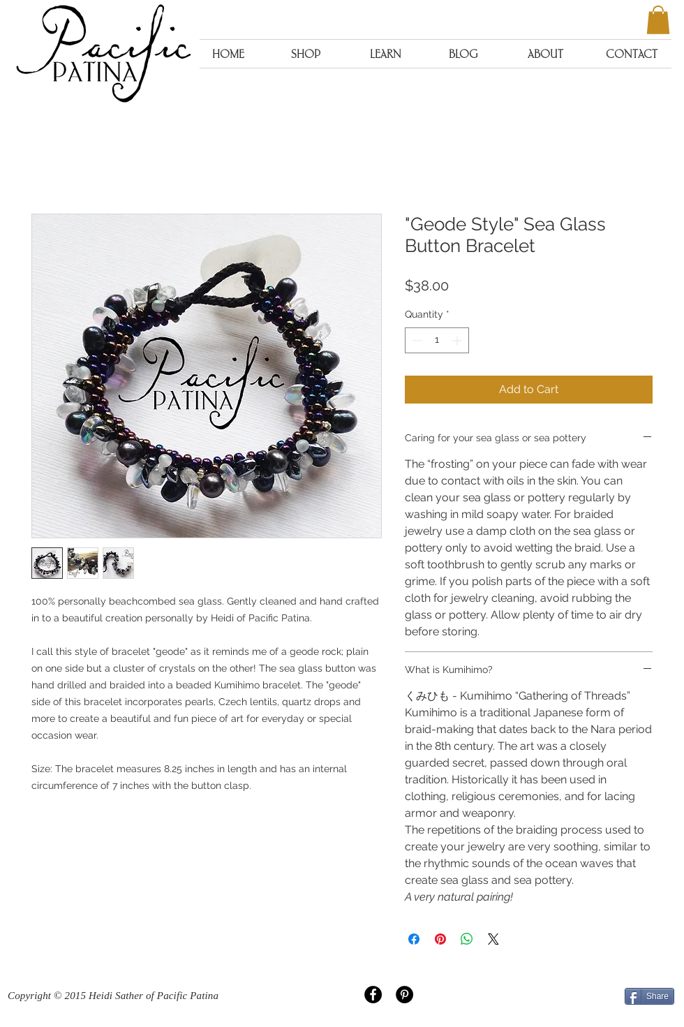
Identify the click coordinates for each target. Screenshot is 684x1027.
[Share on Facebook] (414, 939)
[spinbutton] (436, 340)
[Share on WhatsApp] (467, 939)
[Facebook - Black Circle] (373, 994)
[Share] (649, 996)
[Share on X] (493, 939)
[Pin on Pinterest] (440, 939)
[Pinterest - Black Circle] (404, 994)
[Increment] (458, 340)
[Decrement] (415, 340)
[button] (658, 20)
